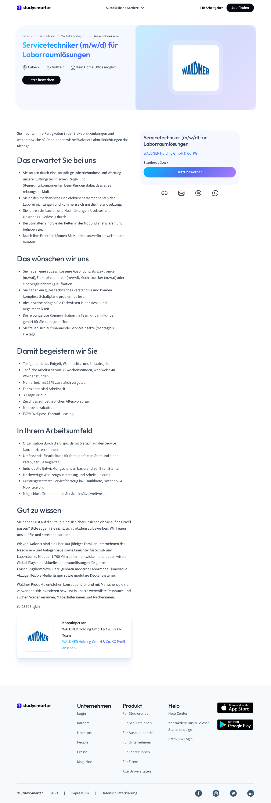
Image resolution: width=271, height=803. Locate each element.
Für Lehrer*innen (136, 752)
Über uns (84, 732)
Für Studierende (135, 713)
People (82, 742)
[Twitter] (233, 793)
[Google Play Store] (235, 724)
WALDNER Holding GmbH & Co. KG (170, 153)
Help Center (177, 713)
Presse (82, 752)
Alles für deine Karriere (125, 7)
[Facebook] (198, 793)
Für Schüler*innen (137, 723)
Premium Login (180, 739)
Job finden (240, 7)
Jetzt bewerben (41, 80)
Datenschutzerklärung (119, 793)
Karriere (83, 723)
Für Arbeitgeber (211, 8)
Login (81, 713)
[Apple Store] (235, 707)
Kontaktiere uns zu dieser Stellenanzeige (188, 726)
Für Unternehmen (137, 742)
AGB (54, 793)
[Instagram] (216, 793)
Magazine (84, 761)
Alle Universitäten (137, 771)
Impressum (80, 793)
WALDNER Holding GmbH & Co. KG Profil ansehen (93, 645)
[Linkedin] (250, 793)
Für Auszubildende (138, 732)
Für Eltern (130, 761)
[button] (164, 193)
